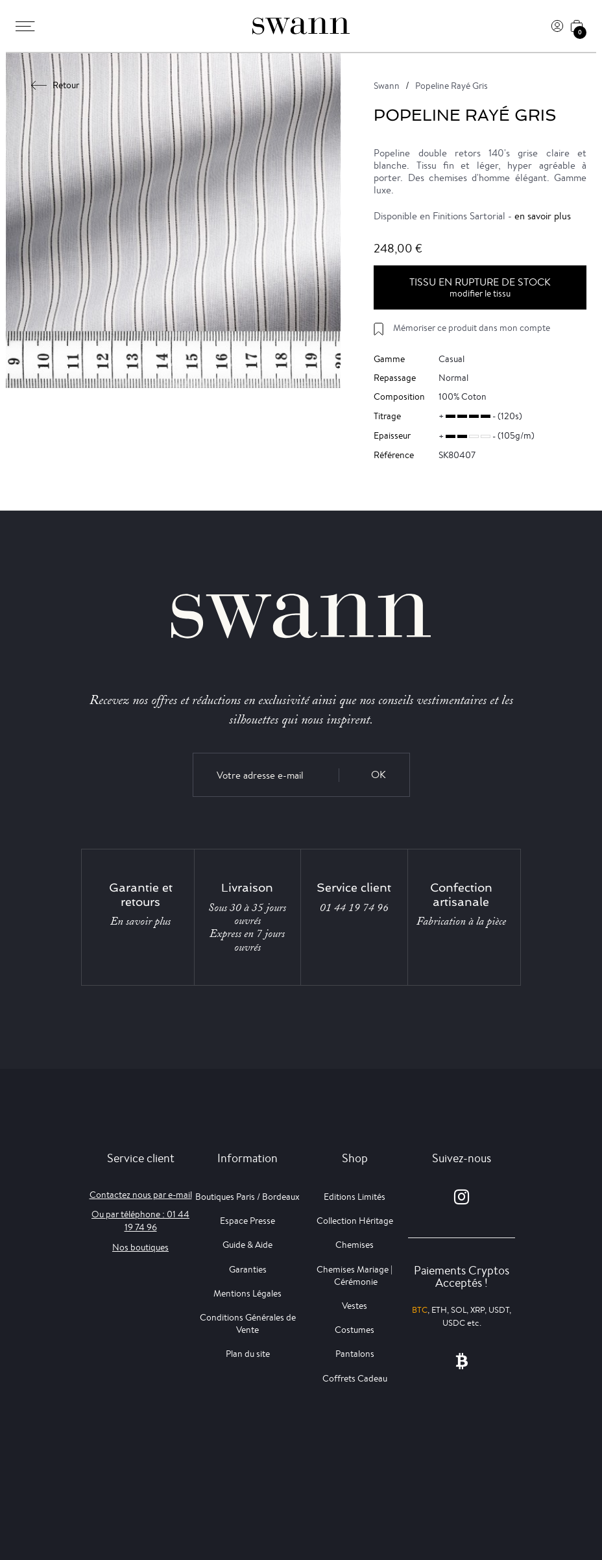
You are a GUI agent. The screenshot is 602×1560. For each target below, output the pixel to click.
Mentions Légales (247, 1293)
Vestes (354, 1305)
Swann (387, 85)
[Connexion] (557, 25)
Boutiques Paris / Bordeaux (247, 1196)
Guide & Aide (247, 1244)
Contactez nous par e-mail (141, 1194)
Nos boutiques (140, 1247)
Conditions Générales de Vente (248, 1323)
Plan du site (248, 1353)
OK (378, 774)
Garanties (248, 1269)
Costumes (354, 1329)
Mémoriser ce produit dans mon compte (471, 328)
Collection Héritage (355, 1220)
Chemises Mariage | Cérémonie (354, 1275)
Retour (55, 85)
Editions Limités (354, 1196)
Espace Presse (247, 1220)
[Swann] (301, 26)
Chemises (354, 1244)
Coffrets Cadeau (354, 1378)
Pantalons (354, 1353)
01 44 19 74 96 (354, 907)
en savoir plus (542, 216)
